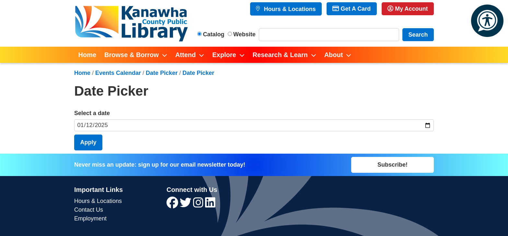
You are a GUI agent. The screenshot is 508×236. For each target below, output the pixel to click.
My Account (407, 9)
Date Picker (162, 73)
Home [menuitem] (87, 54)
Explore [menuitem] (224, 54)
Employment (90, 218)
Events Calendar (118, 73)
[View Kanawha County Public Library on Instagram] (199, 205)
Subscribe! (392, 164)
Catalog (214, 34)
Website (244, 34)
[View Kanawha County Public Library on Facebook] (173, 205)
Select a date (92, 113)
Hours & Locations (289, 9)
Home (82, 73)
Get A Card (351, 9)
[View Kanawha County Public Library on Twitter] (186, 205)
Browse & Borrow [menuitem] (131, 54)
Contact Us (88, 209)
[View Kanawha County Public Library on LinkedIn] (210, 205)
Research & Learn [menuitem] (280, 54)
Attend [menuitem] (185, 54)
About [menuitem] (333, 54)
